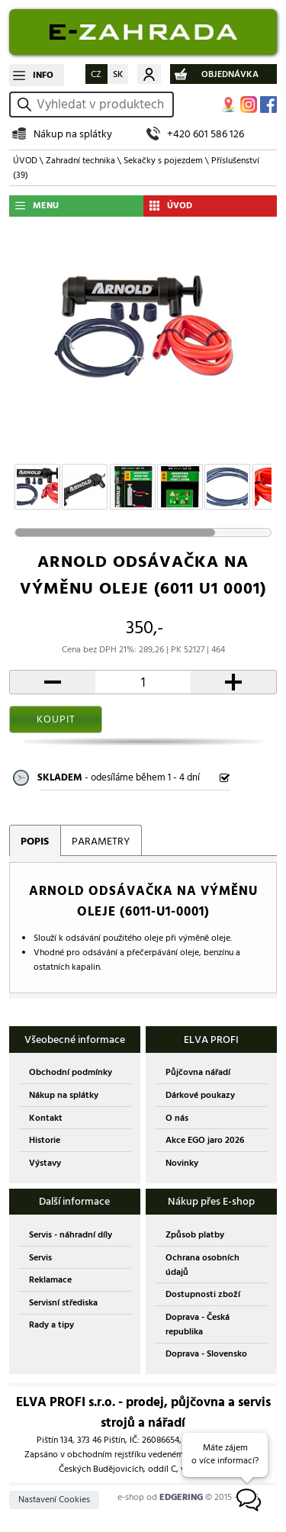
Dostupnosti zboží (202, 1294)
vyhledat (26, 104)
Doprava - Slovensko (206, 1354)
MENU (46, 205)
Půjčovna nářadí (197, 1072)
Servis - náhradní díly (70, 1235)
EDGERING (181, 1497)
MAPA (228, 104)
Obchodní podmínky (70, 1072)
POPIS (35, 841)
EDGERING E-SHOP (143, 32)
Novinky (181, 1163)
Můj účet (149, 74)
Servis (40, 1257)
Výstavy (45, 1163)
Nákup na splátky (73, 134)
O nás (176, 1118)
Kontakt (46, 1118)
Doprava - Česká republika (197, 1324)
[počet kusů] (143, 682)
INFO (43, 75)
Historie (44, 1140)
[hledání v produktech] (102, 104)
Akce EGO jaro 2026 (204, 1140)
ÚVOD (25, 160)
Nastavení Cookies (54, 1499)
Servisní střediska (63, 1302)
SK (118, 74)
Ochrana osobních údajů (202, 1264)
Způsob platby (194, 1235)
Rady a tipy (51, 1325)
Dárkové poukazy (200, 1095)
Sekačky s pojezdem (163, 160)
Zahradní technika (80, 160)
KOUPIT (56, 719)
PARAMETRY (101, 841)
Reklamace (50, 1280)
